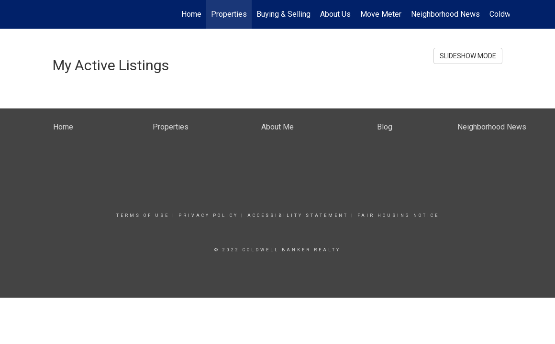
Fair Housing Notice (398, 215)
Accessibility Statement (297, 215)
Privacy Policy (208, 215)
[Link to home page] (50, 14)
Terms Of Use (142, 215)
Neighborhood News (445, 14)
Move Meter (380, 14)
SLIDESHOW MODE (468, 56)
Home (191, 14)
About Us (335, 14)
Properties (229, 14)
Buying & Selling (283, 14)
